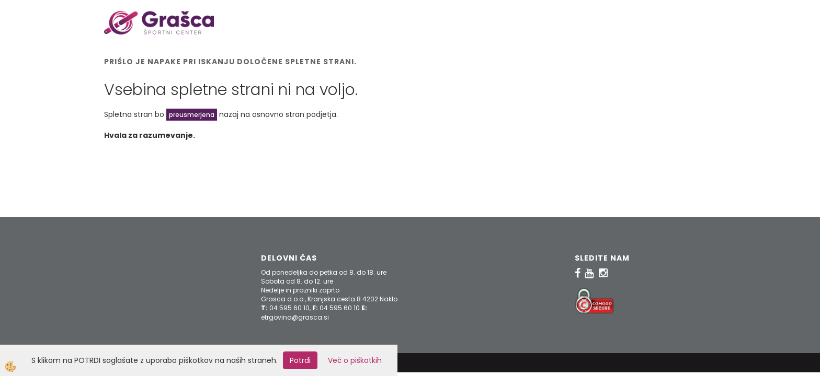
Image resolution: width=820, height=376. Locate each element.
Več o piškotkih (355, 360)
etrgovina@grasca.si (295, 317)
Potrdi (300, 360)
